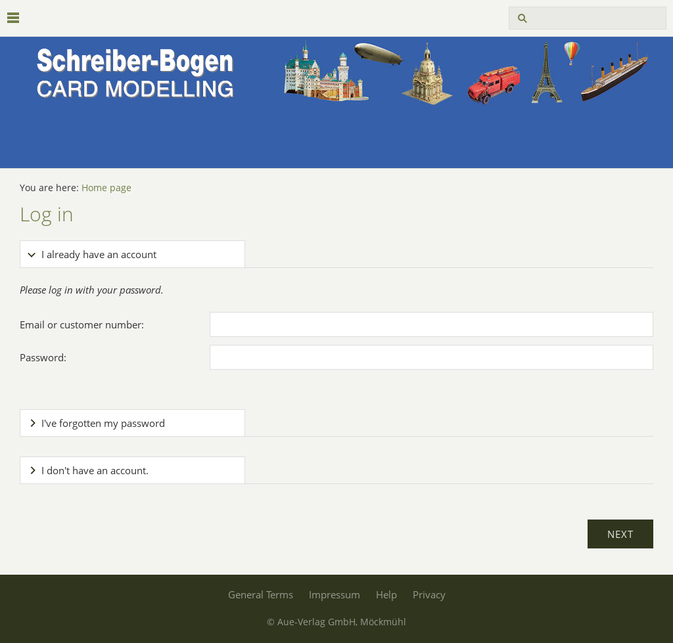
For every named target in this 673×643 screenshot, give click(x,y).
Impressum (334, 594)
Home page (106, 188)
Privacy (429, 594)
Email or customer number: (82, 324)
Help (386, 594)
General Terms (260, 594)
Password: (43, 357)
